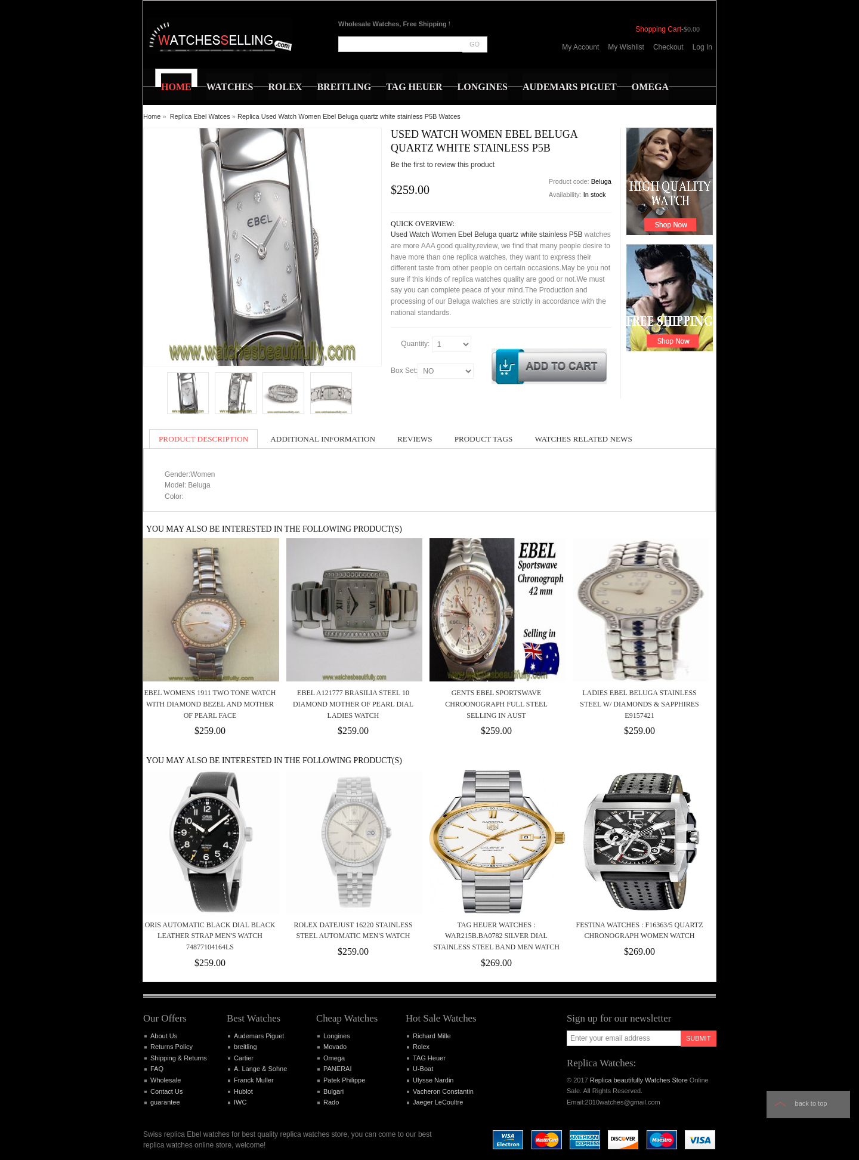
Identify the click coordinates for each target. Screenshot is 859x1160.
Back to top (811, 1103)
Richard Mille (432, 1035)
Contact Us (166, 1091)
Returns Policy (171, 1046)
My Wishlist (626, 47)
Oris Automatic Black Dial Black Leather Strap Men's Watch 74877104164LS (210, 936)
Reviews (414, 438)
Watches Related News (583, 438)
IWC (240, 1102)
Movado (335, 1046)
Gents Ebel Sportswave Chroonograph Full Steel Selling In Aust (496, 704)
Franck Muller (254, 1080)
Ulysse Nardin (433, 1080)
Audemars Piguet (259, 1035)
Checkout (668, 47)
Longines (336, 1035)
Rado (331, 1102)
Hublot (243, 1091)
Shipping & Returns (178, 1058)
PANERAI (337, 1068)
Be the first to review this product (443, 165)
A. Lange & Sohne (260, 1068)
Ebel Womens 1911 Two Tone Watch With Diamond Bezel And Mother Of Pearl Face (210, 704)
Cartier (244, 1058)
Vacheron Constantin (443, 1091)
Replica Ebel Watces (200, 116)
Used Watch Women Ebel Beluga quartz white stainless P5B (487, 234)
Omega (334, 1058)
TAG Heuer (429, 1058)
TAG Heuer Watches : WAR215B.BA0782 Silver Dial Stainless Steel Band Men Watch (496, 936)
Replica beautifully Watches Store (639, 1080)
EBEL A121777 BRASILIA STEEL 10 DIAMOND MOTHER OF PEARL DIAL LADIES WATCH (353, 704)
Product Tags (484, 438)
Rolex (421, 1046)
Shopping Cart (658, 29)
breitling (245, 1046)
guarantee (165, 1102)
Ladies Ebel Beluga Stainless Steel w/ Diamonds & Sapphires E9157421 (639, 704)
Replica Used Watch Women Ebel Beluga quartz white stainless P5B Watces (349, 116)
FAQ (156, 1068)
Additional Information (322, 438)
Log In (702, 47)
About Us (163, 1035)
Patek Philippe (344, 1080)
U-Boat (423, 1068)
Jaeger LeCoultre (438, 1102)
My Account (580, 47)
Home (151, 116)
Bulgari (333, 1091)
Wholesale (165, 1080)
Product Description (203, 438)
